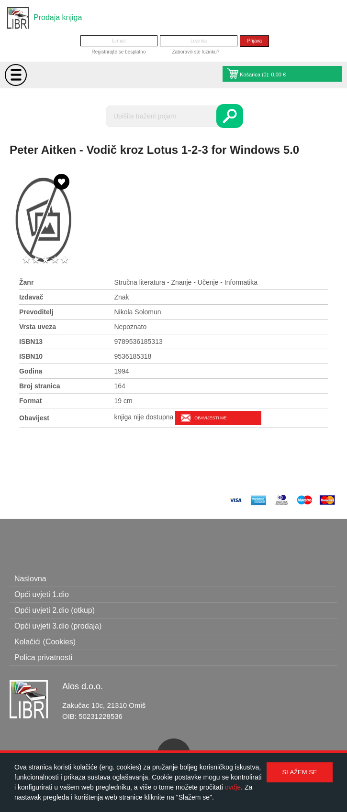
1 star (26, 260)
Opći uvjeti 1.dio (41, 594)
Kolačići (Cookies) (45, 642)
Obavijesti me (210, 418)
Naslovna (30, 579)
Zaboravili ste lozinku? (195, 51)
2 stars (36, 260)
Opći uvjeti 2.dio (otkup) (54, 610)
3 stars (45, 260)
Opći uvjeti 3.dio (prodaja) (57, 626)
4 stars (55, 260)
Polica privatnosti (43, 657)
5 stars (64, 260)
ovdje (233, 787)
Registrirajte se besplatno (119, 51)
